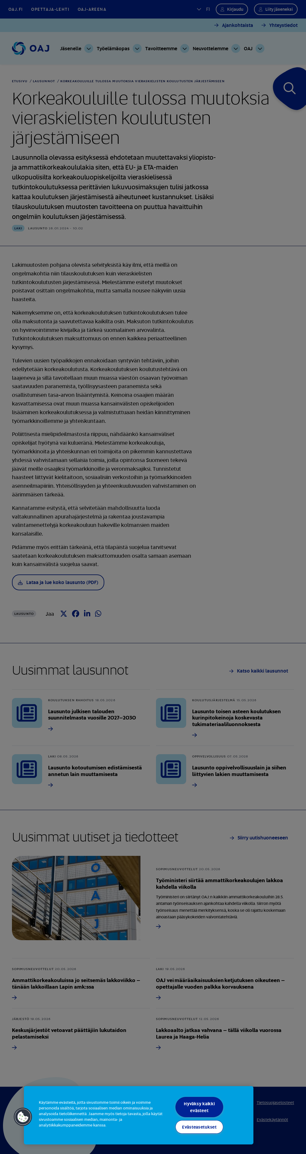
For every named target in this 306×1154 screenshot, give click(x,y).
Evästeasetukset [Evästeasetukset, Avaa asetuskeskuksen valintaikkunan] (199, 1127)
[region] (138, 1115)
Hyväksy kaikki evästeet (199, 1107)
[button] (23, 1116)
